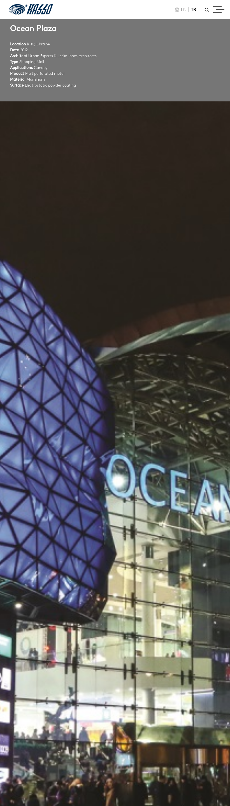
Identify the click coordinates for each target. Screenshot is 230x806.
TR (193, 10)
